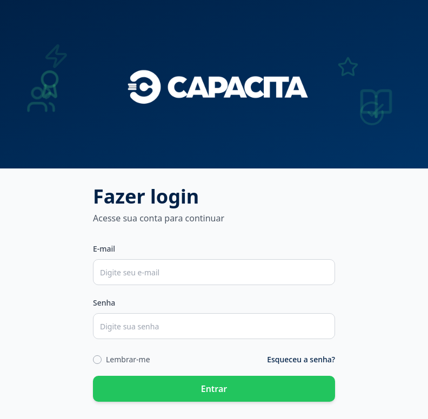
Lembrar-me (128, 359)
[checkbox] (97, 359)
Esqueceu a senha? (301, 359)
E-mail (104, 249)
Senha (104, 303)
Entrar (214, 389)
